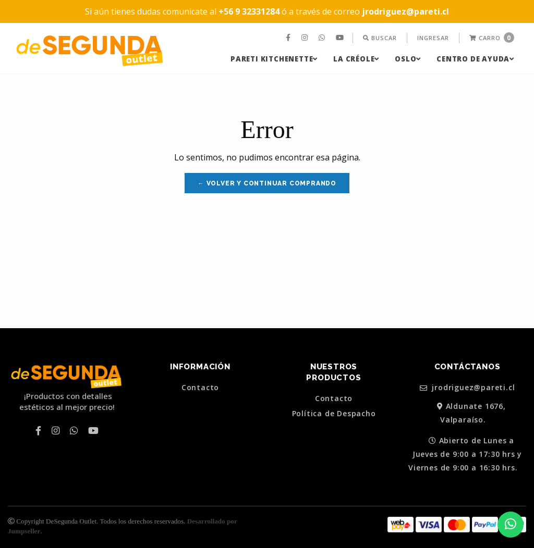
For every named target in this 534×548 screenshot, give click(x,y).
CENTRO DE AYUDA (475, 59)
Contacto (200, 387)
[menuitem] (289, 38)
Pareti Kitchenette (274, 59)
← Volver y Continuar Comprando (267, 183)
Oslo (408, 59)
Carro (491, 37)
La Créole (356, 59)
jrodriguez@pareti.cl (467, 388)
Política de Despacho (334, 413)
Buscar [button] (380, 38)
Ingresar (433, 38)
